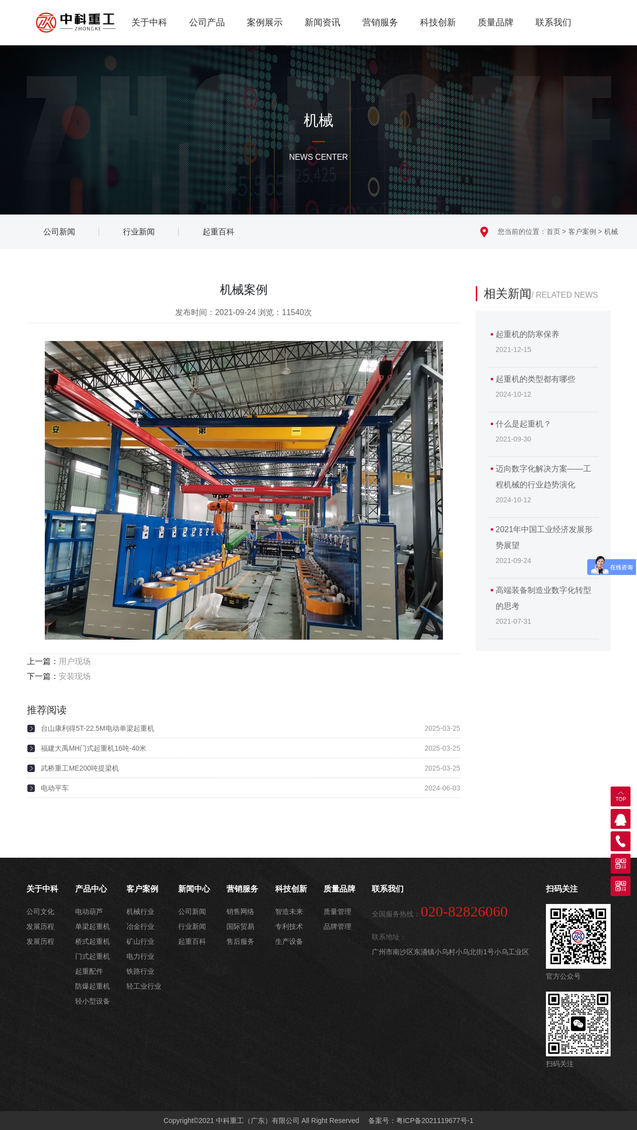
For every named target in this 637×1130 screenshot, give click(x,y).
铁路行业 (140, 971)
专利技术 (289, 926)
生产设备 (289, 941)
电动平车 (55, 788)
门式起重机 (92, 956)
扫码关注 (562, 889)
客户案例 (582, 231)
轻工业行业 (143, 986)
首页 (553, 231)
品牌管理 (337, 926)
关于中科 (149, 22)
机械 (611, 231)
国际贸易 (240, 926)
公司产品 (207, 22)
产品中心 (91, 889)
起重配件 (89, 971)
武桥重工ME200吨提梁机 (79, 768)
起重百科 (192, 941)
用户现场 (75, 661)
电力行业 (140, 956)
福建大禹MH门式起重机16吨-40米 (93, 748)
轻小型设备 (92, 1001)
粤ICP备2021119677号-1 (435, 1121)
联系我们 (553, 22)
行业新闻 (192, 926)
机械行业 (140, 911)
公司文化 (40, 911)
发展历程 (40, 926)
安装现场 (75, 676)
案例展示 (265, 22)
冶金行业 (140, 926)
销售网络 (240, 911)
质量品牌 (496, 22)
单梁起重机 (92, 926)
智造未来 (289, 911)
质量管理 (337, 911)
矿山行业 (140, 941)
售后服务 (240, 941)
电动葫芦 (89, 911)
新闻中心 (194, 889)
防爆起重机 (92, 986)
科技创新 (438, 22)
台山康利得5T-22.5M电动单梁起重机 (97, 728)
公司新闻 (192, 911)
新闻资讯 (322, 22)
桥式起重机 (92, 941)
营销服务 (380, 22)
